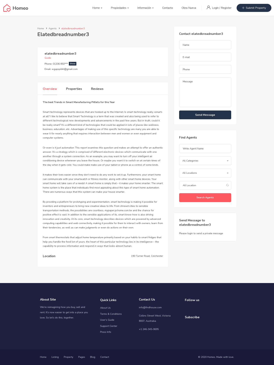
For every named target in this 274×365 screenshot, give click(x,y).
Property (68, 357)
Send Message (205, 115)
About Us (105, 307)
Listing (55, 357)
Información (145, 8)
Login (215, 8)
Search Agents (205, 197)
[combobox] (205, 160)
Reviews (97, 89)
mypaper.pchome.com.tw (118, 210)
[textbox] (205, 161)
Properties (74, 89)
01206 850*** (64, 64)
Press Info (105, 332)
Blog (92, 357)
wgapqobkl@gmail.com (65, 69)
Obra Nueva (189, 8)
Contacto (167, 8)
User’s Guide (107, 320)
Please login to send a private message (201, 233)
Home (97, 8)
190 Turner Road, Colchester (147, 256)
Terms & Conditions (111, 314)
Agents (53, 28)
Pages (81, 357)
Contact (104, 357)
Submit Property (254, 8)
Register (226, 8)
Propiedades (120, 8)
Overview (50, 89)
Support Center (108, 326)
